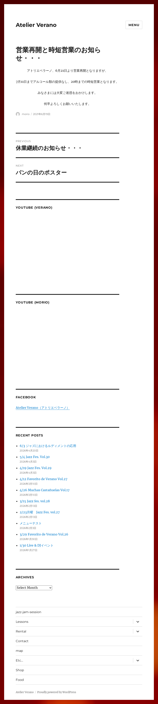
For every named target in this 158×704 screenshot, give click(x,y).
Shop (20, 670)
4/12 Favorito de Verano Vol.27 (43, 479)
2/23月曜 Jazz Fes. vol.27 (40, 512)
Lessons (22, 622)
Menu (133, 25)
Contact (22, 641)
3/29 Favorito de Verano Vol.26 (44, 534)
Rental (21, 631)
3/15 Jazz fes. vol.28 (35, 501)
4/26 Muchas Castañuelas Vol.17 (44, 490)
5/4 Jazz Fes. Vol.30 (35, 457)
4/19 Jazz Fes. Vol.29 (36, 468)
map (19, 651)
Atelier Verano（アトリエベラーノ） (43, 408)
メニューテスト (31, 523)
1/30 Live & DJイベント (37, 545)
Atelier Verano (36, 25)
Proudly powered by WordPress (56, 692)
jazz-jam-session (28, 612)
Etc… (19, 660)
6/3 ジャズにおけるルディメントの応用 (48, 446)
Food (20, 680)
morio (26, 114)
